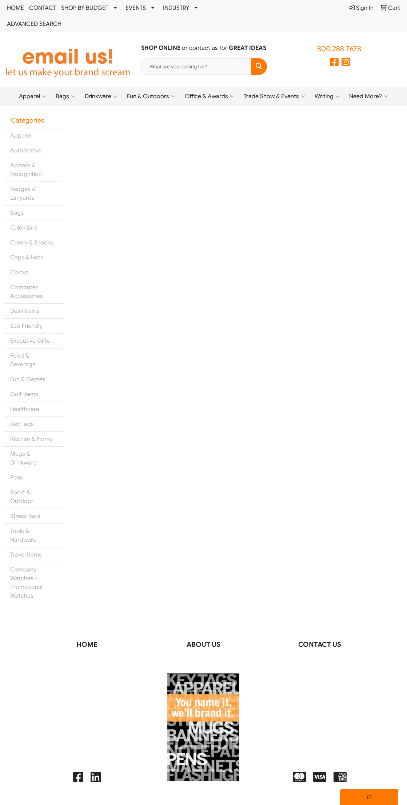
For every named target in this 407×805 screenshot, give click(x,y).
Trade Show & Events (274, 96)
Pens (16, 477)
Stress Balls (25, 516)
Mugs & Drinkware (23, 458)
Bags (65, 96)
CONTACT (42, 8)
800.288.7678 (339, 48)
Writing (327, 96)
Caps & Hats (26, 257)
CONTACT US (319, 644)
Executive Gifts (30, 340)
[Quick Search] (196, 66)
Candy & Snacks (31, 242)
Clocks (19, 272)
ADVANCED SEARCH (34, 24)
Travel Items (26, 554)
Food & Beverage (23, 360)
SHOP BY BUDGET (84, 8)
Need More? (368, 96)
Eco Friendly (26, 326)
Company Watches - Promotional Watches (26, 582)
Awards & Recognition (26, 170)
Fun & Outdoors (151, 96)
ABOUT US (203, 644)
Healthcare (24, 409)
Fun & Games (27, 379)
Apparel (32, 96)
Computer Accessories (26, 292)
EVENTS (135, 8)
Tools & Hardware (23, 535)
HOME (15, 8)
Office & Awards (209, 96)
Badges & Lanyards (23, 194)
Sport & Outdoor (21, 497)
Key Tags (22, 424)
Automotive (25, 150)
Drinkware (101, 96)
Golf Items (24, 394)
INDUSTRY (176, 8)
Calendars (23, 227)
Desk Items (25, 311)
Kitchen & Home (31, 439)
